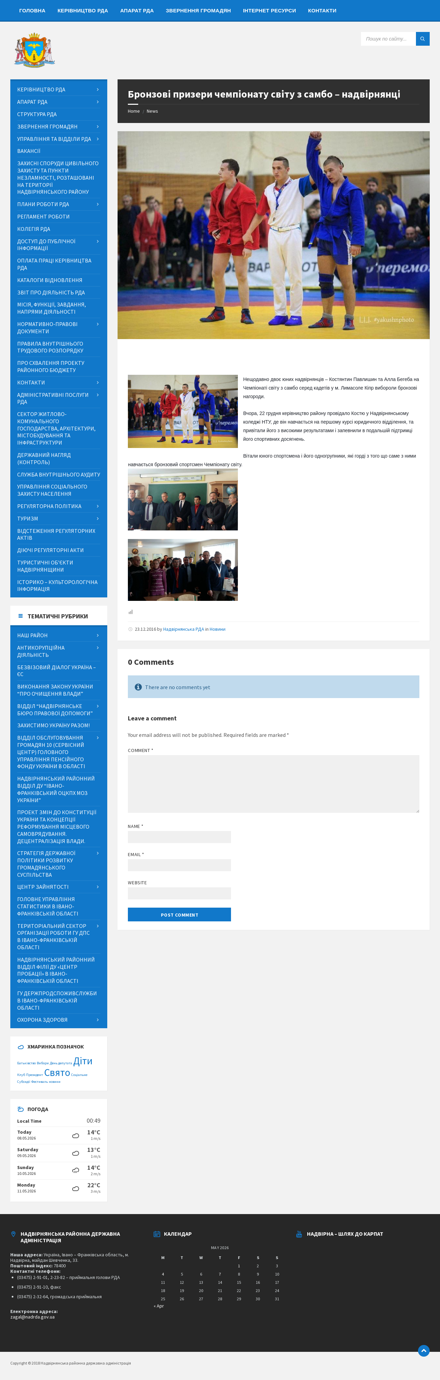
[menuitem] (32, 10)
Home (134, 111)
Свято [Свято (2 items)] (57, 1072)
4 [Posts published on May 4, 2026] (163, 1274)
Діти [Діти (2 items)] (82, 1060)
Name (135, 826)
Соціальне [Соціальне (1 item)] (79, 1075)
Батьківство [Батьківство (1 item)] (26, 1063)
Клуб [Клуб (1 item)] (21, 1075)
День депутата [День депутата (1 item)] (61, 1063)
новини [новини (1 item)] (54, 1081)
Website (137, 882)
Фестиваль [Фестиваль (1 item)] (39, 1081)
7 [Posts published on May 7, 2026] (220, 1274)
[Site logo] (34, 66)
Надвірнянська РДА (183, 629)
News (152, 111)
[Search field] (395, 39)
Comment (140, 750)
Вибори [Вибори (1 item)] (43, 1063)
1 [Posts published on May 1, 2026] (239, 1265)
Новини (218, 629)
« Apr (159, 1306)
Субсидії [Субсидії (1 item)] (23, 1081)
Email (136, 854)
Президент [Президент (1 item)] (34, 1075)
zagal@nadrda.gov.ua (32, 1317)
